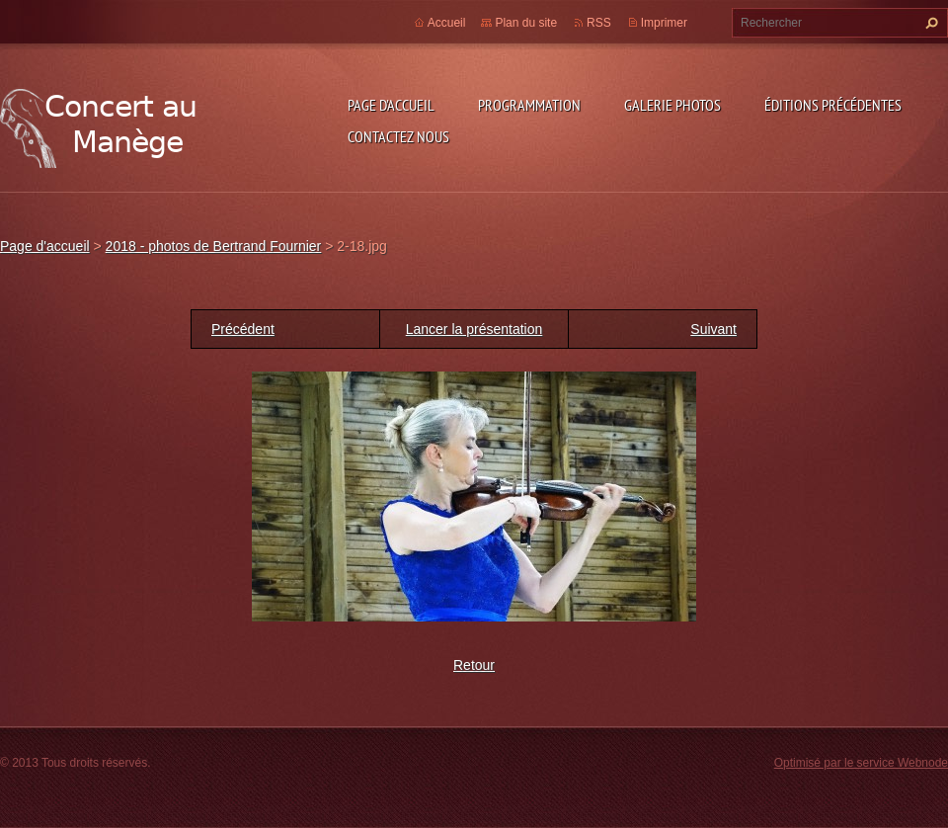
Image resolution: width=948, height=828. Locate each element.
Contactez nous (398, 136)
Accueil (447, 23)
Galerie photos (672, 105)
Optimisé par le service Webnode (861, 763)
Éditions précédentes (833, 105)
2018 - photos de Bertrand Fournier (214, 246)
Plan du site (526, 23)
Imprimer (664, 23)
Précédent (243, 329)
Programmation (529, 105)
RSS (599, 23)
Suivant (713, 329)
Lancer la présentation (474, 329)
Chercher (929, 23)
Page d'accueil (391, 105)
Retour (474, 665)
